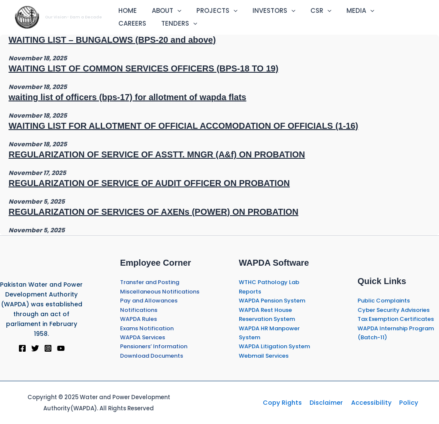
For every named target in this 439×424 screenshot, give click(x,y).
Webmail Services (264, 356)
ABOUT (163, 10)
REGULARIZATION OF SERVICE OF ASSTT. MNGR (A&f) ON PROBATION (157, 154)
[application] (174, 10)
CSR (311, 10)
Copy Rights (287, 402)
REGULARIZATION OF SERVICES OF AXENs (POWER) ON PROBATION (153, 211)
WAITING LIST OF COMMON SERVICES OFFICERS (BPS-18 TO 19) (143, 68)
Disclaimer (328, 402)
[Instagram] (48, 348)
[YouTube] (61, 348)
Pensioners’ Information (153, 346)
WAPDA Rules (138, 319)
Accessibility (369, 402)
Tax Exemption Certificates (396, 319)
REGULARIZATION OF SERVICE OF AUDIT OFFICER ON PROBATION (149, 183)
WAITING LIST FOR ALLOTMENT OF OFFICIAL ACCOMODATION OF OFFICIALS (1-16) (183, 125)
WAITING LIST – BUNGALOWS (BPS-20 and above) (112, 39)
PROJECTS (211, 10)
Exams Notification (147, 328)
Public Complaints (384, 301)
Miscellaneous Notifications (159, 292)
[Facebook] (22, 348)
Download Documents (151, 356)
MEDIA (348, 10)
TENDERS (135, 23)
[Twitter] (35, 348)
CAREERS (389, 10)
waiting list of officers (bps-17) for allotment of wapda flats (128, 97)
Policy (404, 402)
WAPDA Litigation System (274, 346)
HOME (126, 10)
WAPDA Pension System (272, 301)
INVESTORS (266, 10)
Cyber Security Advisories (394, 310)
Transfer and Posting (149, 282)
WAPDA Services (142, 337)
